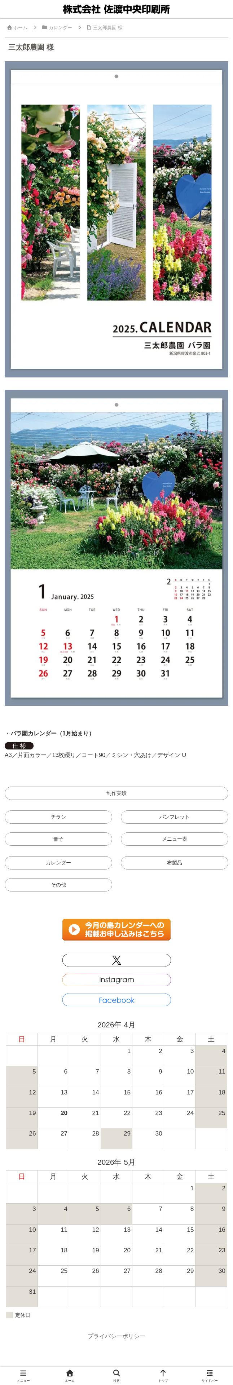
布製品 (174, 863)
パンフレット (174, 817)
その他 (58, 885)
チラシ (58, 817)
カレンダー (58, 863)
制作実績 (116, 793)
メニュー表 (174, 839)
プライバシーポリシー (116, 1336)
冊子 (58, 839)
